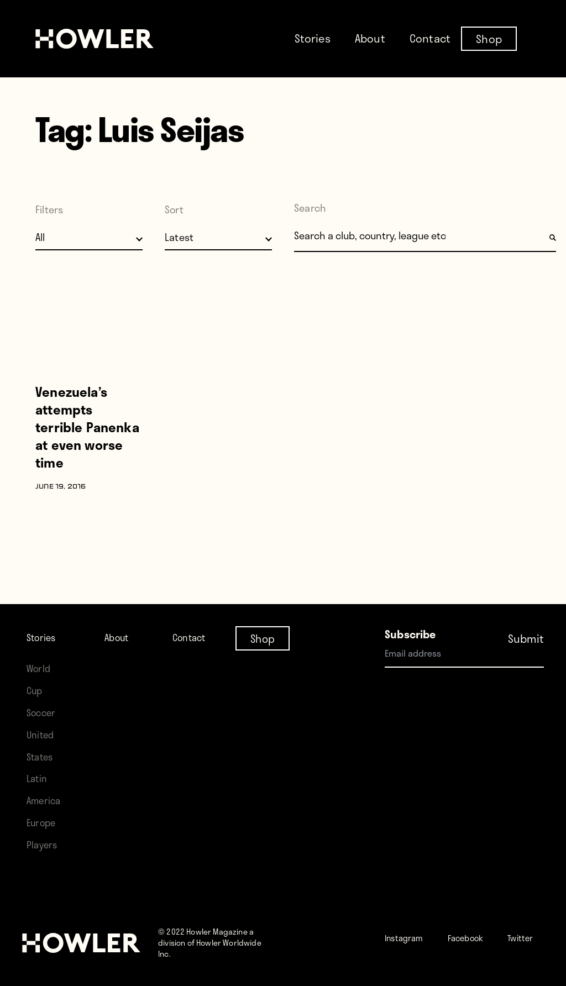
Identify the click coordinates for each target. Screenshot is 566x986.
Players (44, 833)
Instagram (410, 926)
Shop (489, 38)
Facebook (482, 926)
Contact (430, 38)
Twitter (423, 948)
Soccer (44, 701)
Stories (313, 38)
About (370, 38)
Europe (44, 811)
